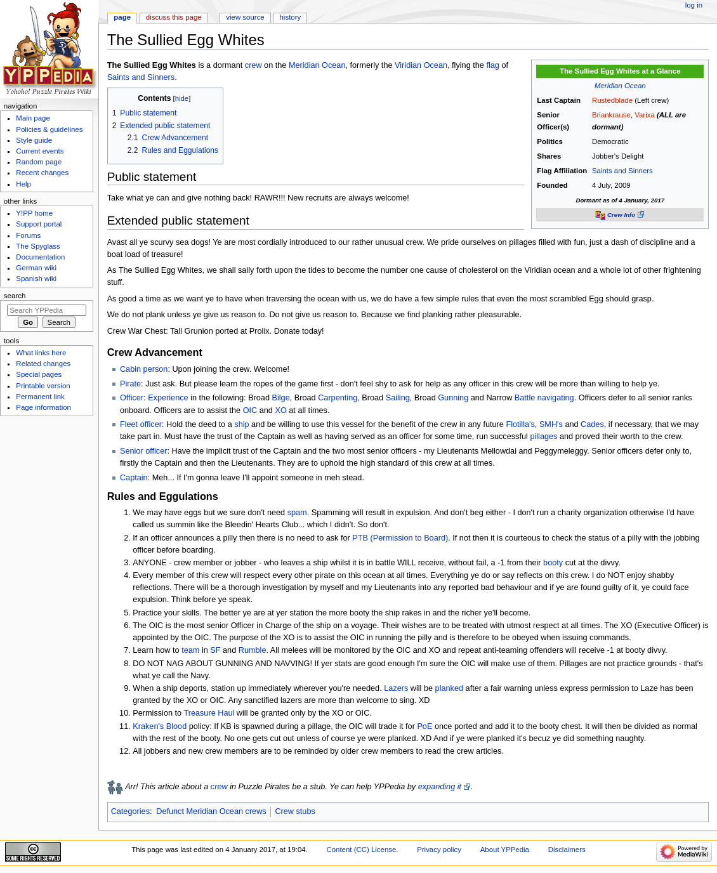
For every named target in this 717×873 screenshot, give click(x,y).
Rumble (252, 650)
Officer (131, 397)
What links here (41, 353)
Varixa (645, 115)
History (290, 17)
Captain (134, 477)
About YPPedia (504, 849)
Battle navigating (544, 397)
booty (553, 562)
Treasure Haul (208, 713)
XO (280, 410)
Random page (39, 162)
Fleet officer (141, 424)
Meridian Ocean (620, 85)
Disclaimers (567, 849)
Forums (28, 235)
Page (122, 17)
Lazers (396, 688)
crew (253, 65)
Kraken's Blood (160, 726)
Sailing (398, 397)
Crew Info (621, 214)
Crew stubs (295, 811)
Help (23, 184)
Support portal (39, 224)
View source (245, 17)
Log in (693, 5)
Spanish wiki (36, 278)
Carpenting (337, 397)
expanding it (439, 786)
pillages (543, 436)
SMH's (551, 424)
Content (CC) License (361, 849)
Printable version (43, 386)
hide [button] (181, 98)
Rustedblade (612, 100)
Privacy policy (439, 849)
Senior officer (144, 451)
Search (15, 295)
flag (492, 65)
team (190, 650)
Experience (168, 397)
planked (449, 688)
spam (297, 512)
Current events (39, 151)
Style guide (34, 140)
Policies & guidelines (49, 129)
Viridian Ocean (421, 65)
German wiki (36, 268)
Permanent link (40, 396)
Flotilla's (520, 424)
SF (215, 650)
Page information (43, 407)
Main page (33, 118)
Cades (592, 424)
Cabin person (144, 369)
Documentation (40, 257)
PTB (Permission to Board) (400, 538)
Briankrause (611, 115)
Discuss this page (174, 17)
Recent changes (42, 172)
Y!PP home (34, 213)
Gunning (453, 397)
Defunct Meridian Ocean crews (211, 811)
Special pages (39, 374)
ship (241, 424)
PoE (424, 726)
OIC (250, 410)
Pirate (130, 383)
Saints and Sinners (622, 170)
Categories (130, 811)
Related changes (43, 363)
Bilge (281, 397)
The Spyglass (38, 246)
